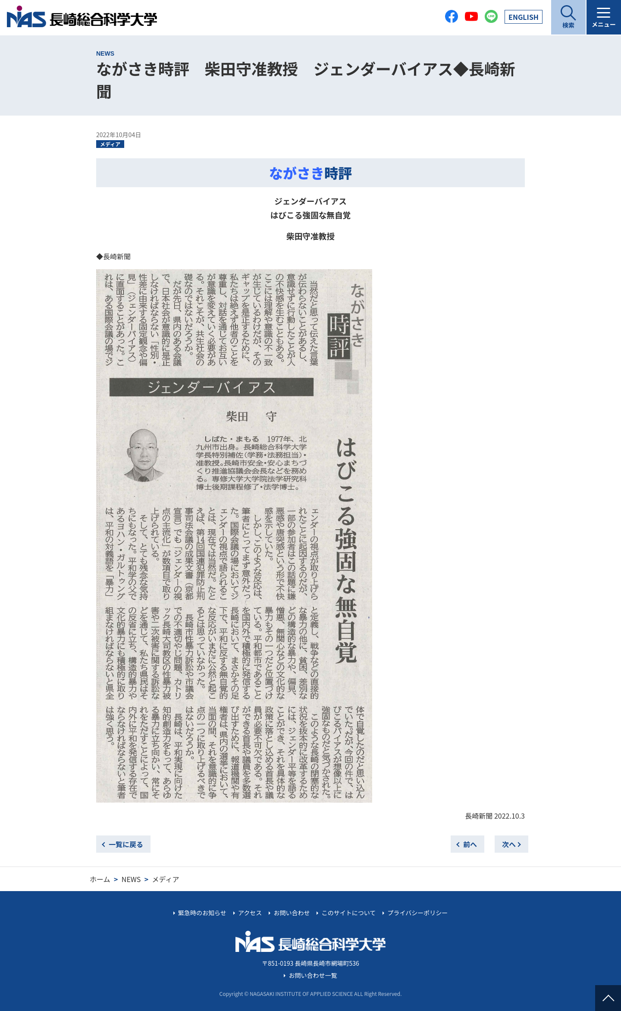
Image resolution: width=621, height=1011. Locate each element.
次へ (509, 844)
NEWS (131, 879)
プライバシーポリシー (417, 912)
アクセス (250, 912)
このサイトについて (349, 912)
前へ (470, 844)
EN (523, 17)
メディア (110, 144)
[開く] (568, 17)
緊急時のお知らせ (202, 912)
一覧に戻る (126, 844)
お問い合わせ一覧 (313, 975)
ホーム (100, 879)
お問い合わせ (291, 912)
